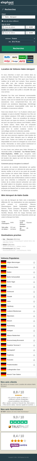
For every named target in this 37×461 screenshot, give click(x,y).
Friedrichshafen (12, 365)
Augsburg (10, 355)
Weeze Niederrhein (13, 335)
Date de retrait (6, 24)
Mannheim (10, 316)
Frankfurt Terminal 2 (13, 345)
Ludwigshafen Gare (13, 369)
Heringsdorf (11, 350)
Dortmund (10, 291)
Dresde (9, 296)
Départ (4, 14)
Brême (9, 287)
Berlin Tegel (11, 282)
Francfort (10, 360)
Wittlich (5, 245)
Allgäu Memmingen (13, 262)
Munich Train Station (14, 374)
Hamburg (10, 306)
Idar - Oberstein (8, 239)
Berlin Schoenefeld (13, 277)
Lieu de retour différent (11, 21)
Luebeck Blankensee (14, 311)
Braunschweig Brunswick (15, 340)
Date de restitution (7, 30)
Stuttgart (10, 330)
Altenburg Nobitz (12, 267)
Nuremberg (11, 326)
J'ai (10, 41)
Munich (9, 321)
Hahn (9, 301)
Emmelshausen (8, 248)
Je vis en (8, 38)
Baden (9, 272)
